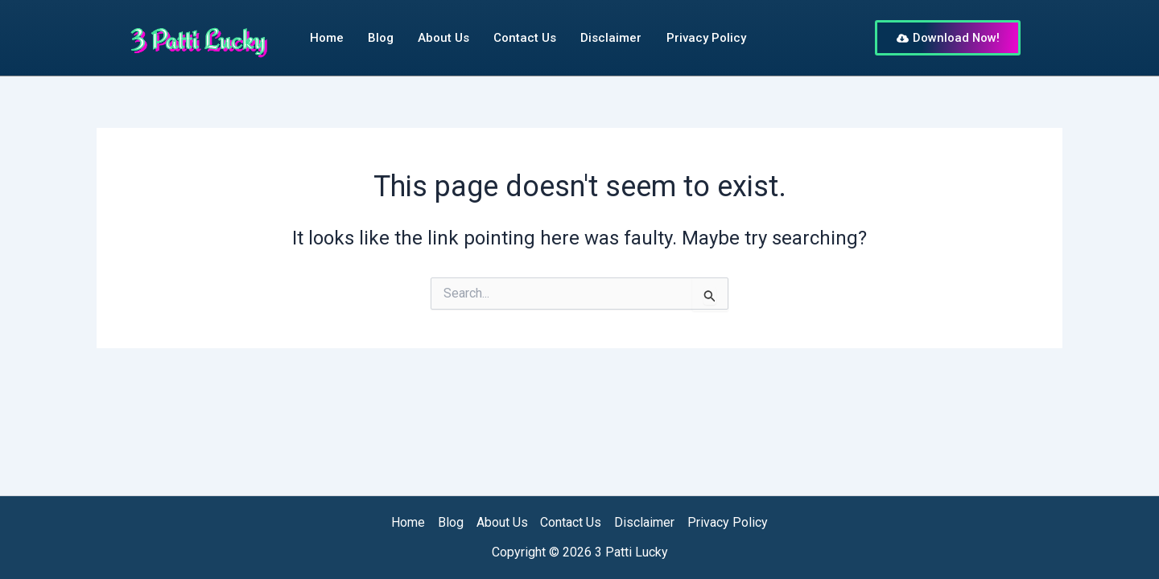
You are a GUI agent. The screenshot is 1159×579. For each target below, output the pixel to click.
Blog (381, 38)
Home (327, 38)
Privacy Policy (705, 38)
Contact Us (524, 38)
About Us (443, 38)
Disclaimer (610, 38)
